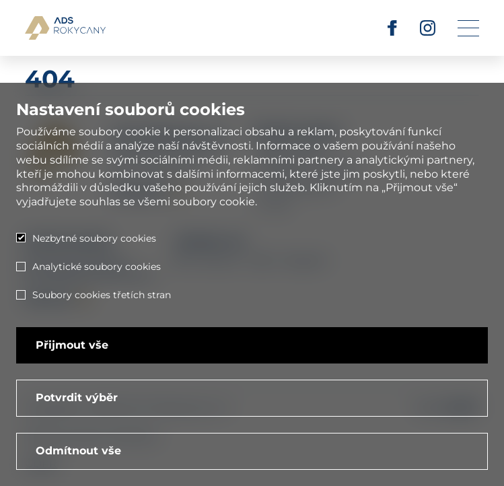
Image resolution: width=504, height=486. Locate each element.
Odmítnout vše (78, 450)
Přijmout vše (72, 345)
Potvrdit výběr (77, 397)
